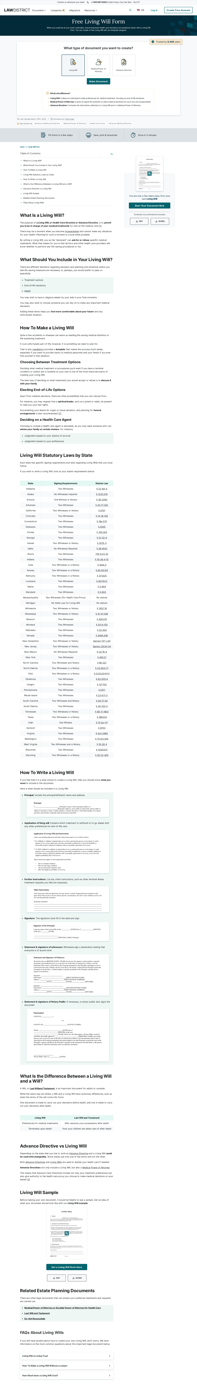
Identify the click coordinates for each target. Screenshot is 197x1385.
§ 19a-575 (102, 521)
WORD (79, 1278)
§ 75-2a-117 (102, 722)
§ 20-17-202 (102, 505)
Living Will (73, 70)
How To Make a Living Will (34, 170)
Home (22, 147)
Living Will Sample (31, 193)
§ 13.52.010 (102, 494)
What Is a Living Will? (32, 160)
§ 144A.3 (101, 565)
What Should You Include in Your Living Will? (42, 165)
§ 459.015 (102, 619)
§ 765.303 (102, 532)
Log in (154, 10)
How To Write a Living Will (34, 179)
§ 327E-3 (102, 543)
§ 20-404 (102, 630)
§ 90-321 (101, 662)
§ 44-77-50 (102, 700)
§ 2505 (101, 526)
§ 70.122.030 (101, 738)
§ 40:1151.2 (101, 581)
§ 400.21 (101, 657)
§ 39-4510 (102, 548)
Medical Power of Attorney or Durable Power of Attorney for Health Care (62, 1307)
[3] (28, 1179)
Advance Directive (123, 70)
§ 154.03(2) (102, 749)
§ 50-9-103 (101, 624)
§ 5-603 (102, 592)
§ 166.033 (102, 717)
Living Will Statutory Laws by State (38, 174)
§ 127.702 (102, 684)
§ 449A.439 (102, 635)
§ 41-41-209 (102, 613)
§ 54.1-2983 (102, 733)
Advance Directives (35, 1162)
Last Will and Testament (37, 1313)
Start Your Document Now (149, 205)
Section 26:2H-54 (102, 646)
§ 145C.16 (102, 608)
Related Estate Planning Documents (39, 198)
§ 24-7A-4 (102, 652)
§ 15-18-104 (102, 516)
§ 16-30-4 (102, 744)
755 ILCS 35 (102, 554)
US (140, 10)
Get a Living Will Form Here (66, 1267)
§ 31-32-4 (102, 537)
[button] (66, 1356)
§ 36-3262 (101, 499)
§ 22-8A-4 (101, 488)
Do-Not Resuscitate (34, 1318)
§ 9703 (101, 728)
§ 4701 (101, 510)
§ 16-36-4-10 (101, 559)
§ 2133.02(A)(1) (102, 673)
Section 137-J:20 (101, 641)
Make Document (98, 81)
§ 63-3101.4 (102, 679)
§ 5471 (101, 690)
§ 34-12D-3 (102, 706)
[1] (100, 226)
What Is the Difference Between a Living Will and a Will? (47, 184)
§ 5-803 (102, 586)
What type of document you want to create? (98, 48)
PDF (58, 1278)
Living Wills (56, 1162)
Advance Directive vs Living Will (37, 188)
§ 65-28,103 (102, 570)
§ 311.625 (102, 575)
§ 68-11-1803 (101, 711)
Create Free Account (178, 10)
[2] (59, 413)
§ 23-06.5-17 (101, 668)
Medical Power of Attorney (98, 70)
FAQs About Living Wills (33, 202)
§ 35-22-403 (101, 755)
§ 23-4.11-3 (101, 695)
